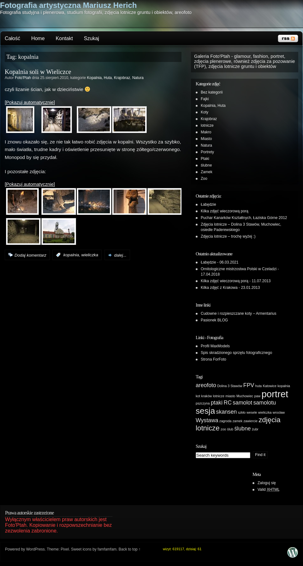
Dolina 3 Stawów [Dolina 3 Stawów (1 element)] (229, 386)
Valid (269, 489)
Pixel (65, 549)
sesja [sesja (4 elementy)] (205, 411)
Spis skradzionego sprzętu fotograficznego (236, 352)
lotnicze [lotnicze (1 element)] (218, 396)
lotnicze (207, 125)
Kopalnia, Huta (99, 78)
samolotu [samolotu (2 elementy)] (264, 402)
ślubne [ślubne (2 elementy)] (243, 428)
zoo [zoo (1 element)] (223, 429)
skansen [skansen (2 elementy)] (226, 412)
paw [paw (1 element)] (257, 396)
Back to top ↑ (129, 549)
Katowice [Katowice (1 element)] (269, 386)
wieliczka (89, 255)
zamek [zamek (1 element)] (237, 421)
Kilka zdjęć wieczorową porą (224, 211)
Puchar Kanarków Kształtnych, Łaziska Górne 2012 (244, 218)
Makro (206, 132)
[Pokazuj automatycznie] (30, 102)
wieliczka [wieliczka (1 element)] (265, 412)
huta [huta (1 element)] (258, 386)
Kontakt (64, 38)
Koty (204, 112)
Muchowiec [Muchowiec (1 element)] (244, 396)
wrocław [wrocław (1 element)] (279, 412)
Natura (138, 78)
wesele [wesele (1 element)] (252, 412)
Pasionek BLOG (214, 320)
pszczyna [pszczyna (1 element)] (203, 403)
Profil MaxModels (215, 346)
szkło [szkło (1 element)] (242, 412)
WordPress (35, 549)
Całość (12, 38)
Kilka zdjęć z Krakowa (219, 287)
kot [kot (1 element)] (198, 396)
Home (38, 38)
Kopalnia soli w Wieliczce (38, 71)
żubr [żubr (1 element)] (255, 429)
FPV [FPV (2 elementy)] (248, 385)
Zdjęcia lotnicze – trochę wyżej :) (228, 236)
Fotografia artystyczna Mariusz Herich (68, 5)
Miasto (206, 139)
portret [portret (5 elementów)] (274, 394)
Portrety (207, 152)
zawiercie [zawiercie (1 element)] (250, 421)
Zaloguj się (267, 483)
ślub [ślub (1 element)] (230, 429)
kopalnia (71, 255)
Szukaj (91, 38)
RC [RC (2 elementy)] (227, 402)
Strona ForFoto (213, 359)
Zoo (204, 178)
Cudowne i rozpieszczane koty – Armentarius (238, 313)
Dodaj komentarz (30, 255)
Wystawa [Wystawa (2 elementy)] (207, 420)
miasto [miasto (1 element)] (230, 396)
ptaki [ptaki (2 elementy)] (217, 402)
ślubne (206, 165)
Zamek (206, 172)
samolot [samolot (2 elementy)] (242, 402)
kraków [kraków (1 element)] (206, 396)
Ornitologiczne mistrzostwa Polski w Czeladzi (238, 269)
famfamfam (107, 549)
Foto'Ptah (23, 78)
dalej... (120, 255)
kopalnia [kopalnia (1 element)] (283, 386)
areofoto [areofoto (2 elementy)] (206, 385)
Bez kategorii (212, 92)
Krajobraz (122, 78)
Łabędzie (208, 204)
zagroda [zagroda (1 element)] (225, 421)
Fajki (205, 99)
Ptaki (205, 158)
